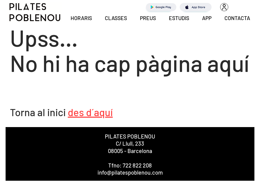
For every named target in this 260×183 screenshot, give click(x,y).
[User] (224, 7)
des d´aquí (90, 112)
